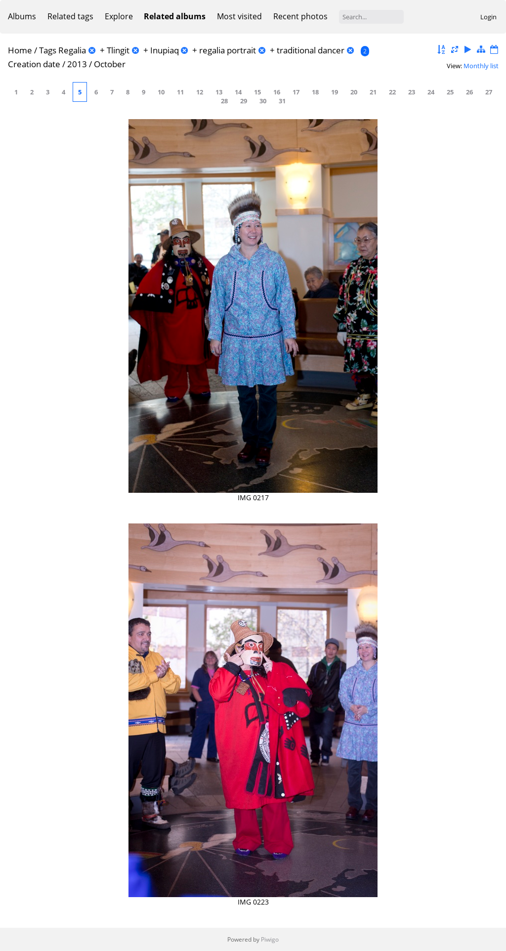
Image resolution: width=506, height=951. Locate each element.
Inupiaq (164, 50)
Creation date (34, 64)
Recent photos (300, 16)
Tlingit (118, 50)
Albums (22, 16)
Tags (47, 50)
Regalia (72, 50)
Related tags (70, 16)
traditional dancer (310, 50)
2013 (77, 64)
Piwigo (270, 939)
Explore (119, 16)
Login (488, 16)
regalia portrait (227, 50)
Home (20, 50)
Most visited (239, 16)
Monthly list (481, 65)
